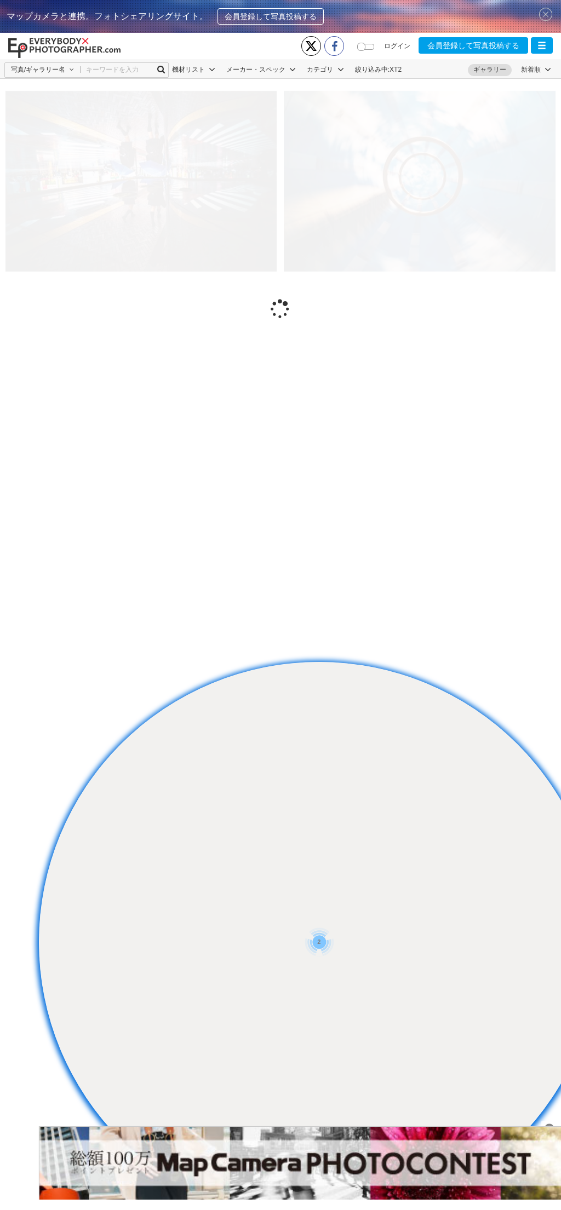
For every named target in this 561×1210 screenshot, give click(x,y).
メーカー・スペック (261, 69)
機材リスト (193, 69)
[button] (542, 45)
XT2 (396, 69)
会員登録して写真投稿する (271, 16)
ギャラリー (489, 69)
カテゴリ (325, 69)
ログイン (397, 46)
